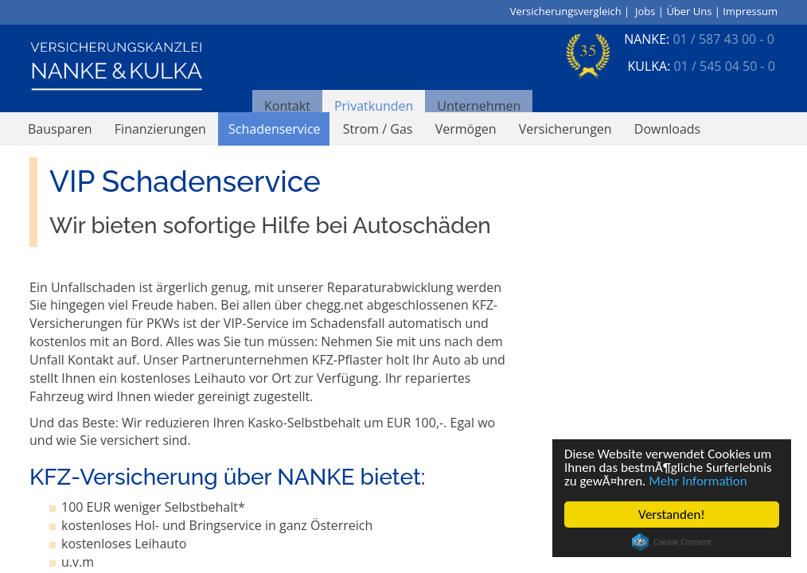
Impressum (750, 11)
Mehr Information (698, 481)
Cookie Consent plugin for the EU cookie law (671, 542)
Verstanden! (671, 514)
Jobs (645, 11)
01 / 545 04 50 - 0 (724, 66)
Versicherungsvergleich (566, 11)
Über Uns (688, 11)
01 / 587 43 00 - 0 (723, 39)
